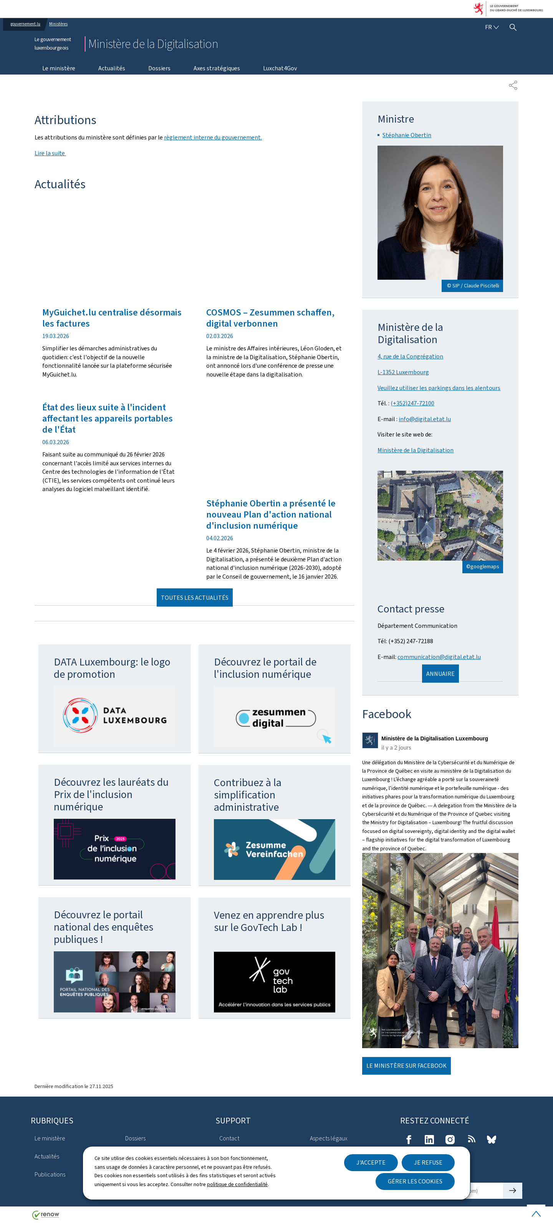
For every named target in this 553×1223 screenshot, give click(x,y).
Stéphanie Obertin (406, 135)
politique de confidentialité (237, 1184)
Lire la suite (50, 153)
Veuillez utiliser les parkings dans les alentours (438, 388)
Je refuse (428, 1162)
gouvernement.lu (25, 24)
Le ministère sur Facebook (406, 1066)
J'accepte (371, 1162)
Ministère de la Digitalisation (415, 450)
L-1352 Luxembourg (403, 372)
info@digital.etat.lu (425, 419)
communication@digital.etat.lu (439, 657)
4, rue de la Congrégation (410, 356)
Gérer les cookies (415, 1181)
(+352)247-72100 (412, 403)
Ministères (58, 24)
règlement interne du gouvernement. (213, 137)
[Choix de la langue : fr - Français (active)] (492, 27)
